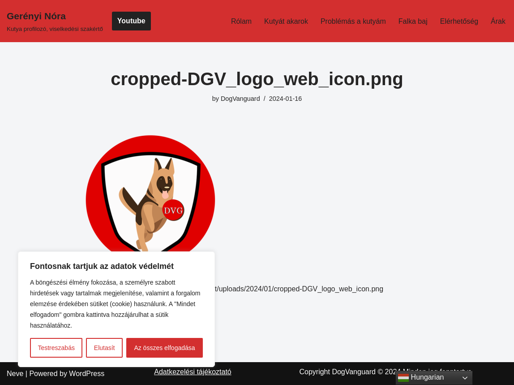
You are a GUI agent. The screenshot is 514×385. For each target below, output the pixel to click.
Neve (15, 373)
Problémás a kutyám (353, 21)
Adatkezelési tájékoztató (192, 372)
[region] (116, 309)
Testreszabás (56, 347)
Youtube (131, 21)
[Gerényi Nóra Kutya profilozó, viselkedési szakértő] (55, 21)
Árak (498, 21)
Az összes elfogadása (164, 347)
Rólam (241, 21)
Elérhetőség (459, 21)
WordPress (86, 373)
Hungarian (421, 377)
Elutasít (104, 347)
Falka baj (413, 21)
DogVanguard (240, 98)
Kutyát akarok (286, 21)
